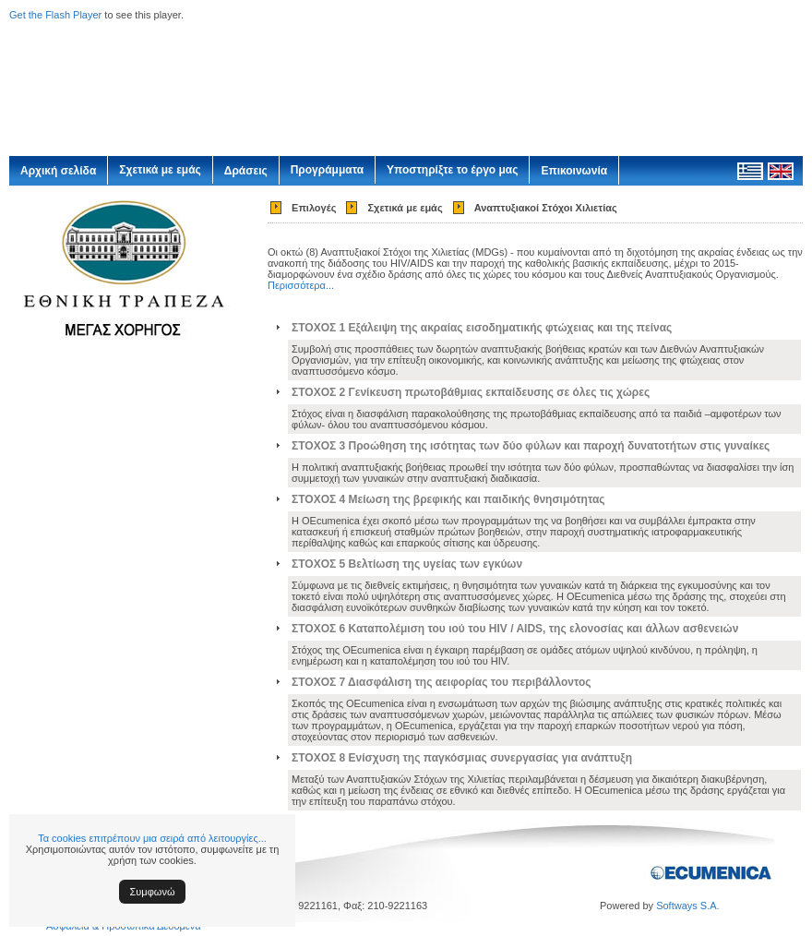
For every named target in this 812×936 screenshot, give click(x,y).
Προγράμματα (327, 169)
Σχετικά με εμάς (160, 169)
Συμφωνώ (152, 891)
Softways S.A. (687, 905)
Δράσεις (246, 170)
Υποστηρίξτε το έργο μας (452, 169)
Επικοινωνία (574, 170)
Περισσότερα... (301, 285)
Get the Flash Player (55, 14)
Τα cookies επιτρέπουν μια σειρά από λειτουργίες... (152, 838)
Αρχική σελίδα (58, 170)
